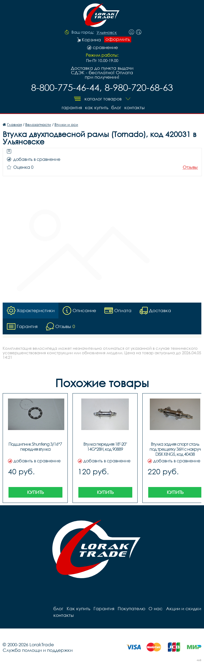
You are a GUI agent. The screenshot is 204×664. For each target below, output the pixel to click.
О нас (155, 608)
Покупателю (131, 608)
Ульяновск (107, 32)
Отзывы (190, 167)
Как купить (96, 107)
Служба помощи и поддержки (38, 650)
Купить (35, 492)
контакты (134, 107)
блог (116, 107)
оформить (117, 39)
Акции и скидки (183, 608)
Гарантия (71, 107)
